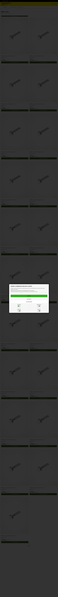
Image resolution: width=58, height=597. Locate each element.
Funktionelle (19, 310)
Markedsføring (39, 305)
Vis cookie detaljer (29, 301)
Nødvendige (19, 305)
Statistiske (38, 310)
